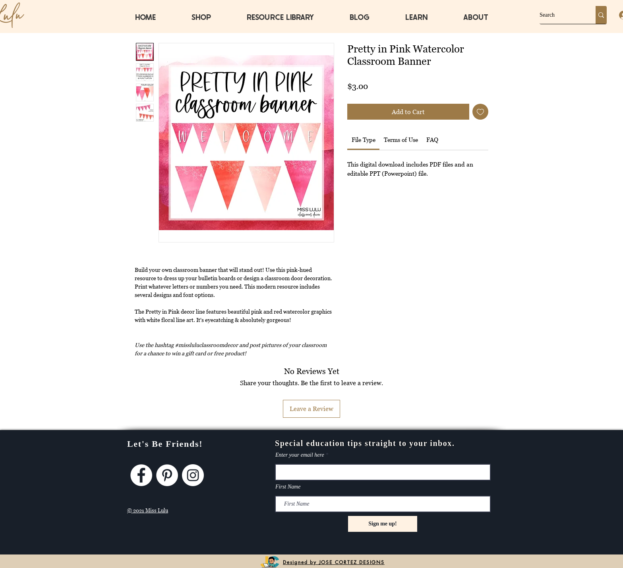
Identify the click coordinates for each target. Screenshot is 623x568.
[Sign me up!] (382, 524)
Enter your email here (299, 455)
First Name (287, 487)
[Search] (559, 15)
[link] (363, 139)
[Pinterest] (167, 475)
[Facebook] (141, 475)
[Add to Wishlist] (480, 112)
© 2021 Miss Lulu (147, 510)
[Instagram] (193, 475)
